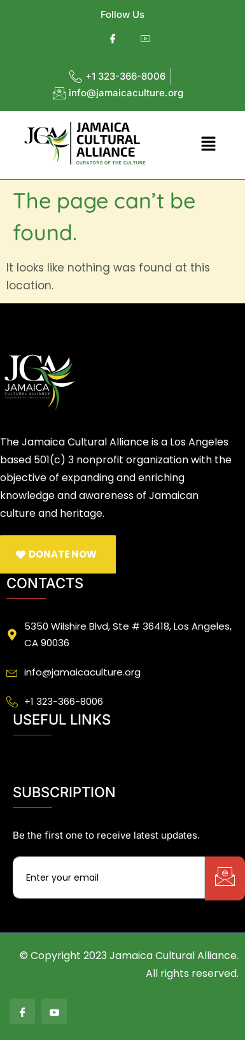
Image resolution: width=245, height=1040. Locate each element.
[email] (109, 877)
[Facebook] (112, 39)
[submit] (225, 878)
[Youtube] (145, 39)
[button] (208, 145)
